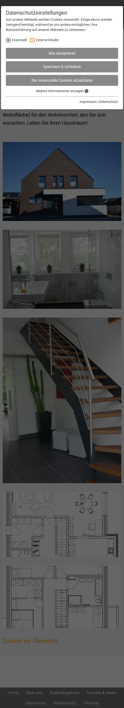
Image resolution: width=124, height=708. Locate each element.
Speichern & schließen (62, 66)
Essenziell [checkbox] (19, 40)
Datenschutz (108, 102)
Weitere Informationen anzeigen (62, 91)
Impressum (88, 102)
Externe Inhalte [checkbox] (47, 40)
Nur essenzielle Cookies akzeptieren (62, 80)
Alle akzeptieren (62, 53)
